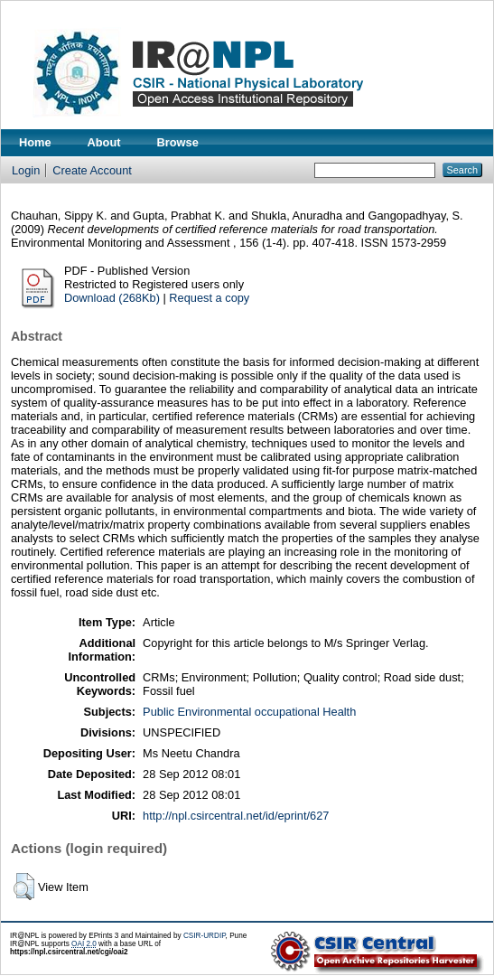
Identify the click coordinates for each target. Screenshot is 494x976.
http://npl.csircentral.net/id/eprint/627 (236, 815)
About (104, 142)
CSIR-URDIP (204, 936)
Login (26, 170)
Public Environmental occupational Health (249, 711)
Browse (178, 142)
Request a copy (209, 298)
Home (35, 142)
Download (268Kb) (112, 298)
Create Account (92, 170)
